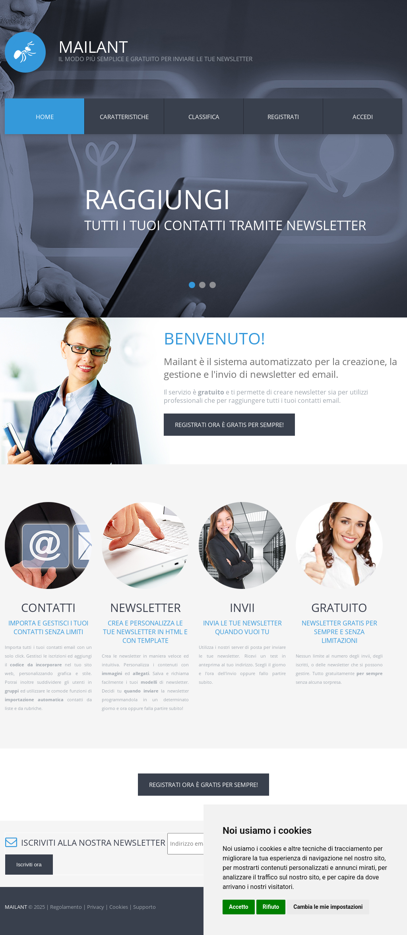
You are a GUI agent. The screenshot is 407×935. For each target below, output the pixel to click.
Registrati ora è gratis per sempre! (229, 425)
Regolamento (66, 906)
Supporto (144, 906)
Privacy (95, 906)
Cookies (118, 906)
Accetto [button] (238, 907)
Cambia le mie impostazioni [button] (327, 907)
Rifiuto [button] (271, 907)
